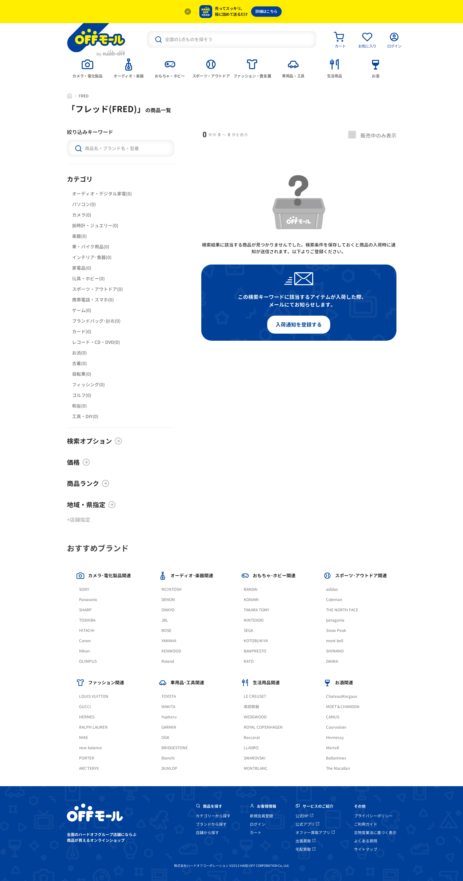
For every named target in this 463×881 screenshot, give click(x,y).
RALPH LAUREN (93, 727)
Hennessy (335, 737)
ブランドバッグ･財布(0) (96, 321)
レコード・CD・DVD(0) (96, 342)
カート (255, 832)
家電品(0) (81, 268)
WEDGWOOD (255, 717)
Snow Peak (336, 630)
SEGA (248, 630)
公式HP (304, 816)
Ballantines (336, 758)
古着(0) (79, 363)
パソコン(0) (84, 204)
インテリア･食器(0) (92, 257)
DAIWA (332, 661)
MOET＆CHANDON (342, 706)
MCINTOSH (171, 589)
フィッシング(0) (88, 385)
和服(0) (79, 406)
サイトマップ (365, 849)
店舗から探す (207, 832)
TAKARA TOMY (256, 610)
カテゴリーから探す (213, 816)
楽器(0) (79, 236)
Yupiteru (169, 717)
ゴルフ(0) (81, 395)
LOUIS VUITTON (93, 696)
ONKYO (168, 610)
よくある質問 (365, 841)
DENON (168, 599)
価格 (78, 462)
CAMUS (332, 717)
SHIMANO (335, 651)
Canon (85, 640)
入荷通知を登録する (299, 324)
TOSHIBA (87, 620)
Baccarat (252, 737)
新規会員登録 (261, 816)
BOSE (166, 630)
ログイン (257, 824)
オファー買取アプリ (315, 832)
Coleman (334, 599)
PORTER (86, 758)
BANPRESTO (255, 651)
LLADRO (251, 748)
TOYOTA (168, 696)
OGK (165, 737)
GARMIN (168, 727)
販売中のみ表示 (372, 135)
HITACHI (87, 630)
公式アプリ (307, 824)
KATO (249, 661)
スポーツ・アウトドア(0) (97, 289)
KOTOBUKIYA (256, 640)
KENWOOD (171, 651)
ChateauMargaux (341, 696)
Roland (167, 661)
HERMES (87, 717)
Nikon (84, 651)
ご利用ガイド (365, 824)
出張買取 (305, 841)
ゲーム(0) (81, 310)
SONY (84, 589)
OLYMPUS (88, 661)
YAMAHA (168, 640)
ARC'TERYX (89, 768)
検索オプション (94, 440)
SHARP (85, 610)
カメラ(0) (81, 215)
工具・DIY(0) (85, 416)
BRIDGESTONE (174, 748)
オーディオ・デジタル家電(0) (102, 194)
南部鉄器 (251, 706)
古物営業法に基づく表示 (375, 832)
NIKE (83, 737)
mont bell (334, 640)
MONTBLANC (256, 768)
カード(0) (81, 331)
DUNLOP (169, 768)
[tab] (87, 68)
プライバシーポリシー (373, 816)
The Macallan (338, 768)
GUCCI (85, 706)
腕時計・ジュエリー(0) (95, 225)
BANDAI (251, 589)
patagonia (335, 620)
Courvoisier (336, 727)
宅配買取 (305, 849)
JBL (164, 620)
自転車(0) (81, 374)
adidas (332, 589)
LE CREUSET (255, 696)
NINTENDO (254, 620)
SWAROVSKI (255, 758)
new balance (90, 748)
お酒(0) (79, 353)
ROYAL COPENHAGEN (263, 727)
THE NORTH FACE (342, 610)
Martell (332, 748)
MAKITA (168, 706)
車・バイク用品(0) (90, 247)
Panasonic (88, 599)
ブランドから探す (211, 824)
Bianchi (168, 758)
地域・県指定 (91, 504)
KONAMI (251, 599)
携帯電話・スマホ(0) (93, 300)
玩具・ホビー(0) (88, 278)
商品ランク (88, 483)
